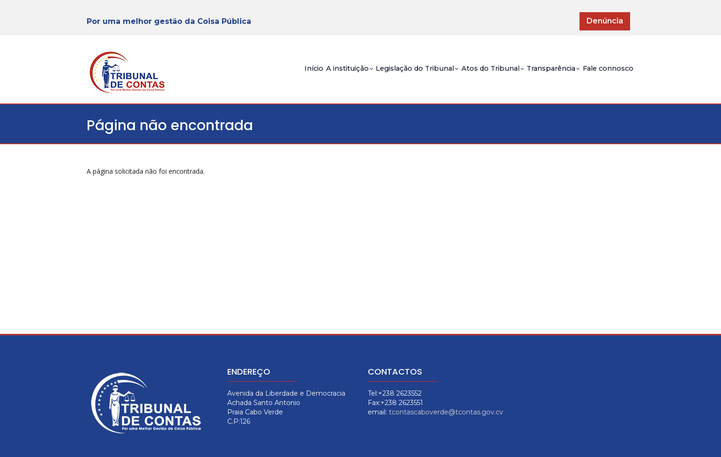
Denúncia (605, 20)
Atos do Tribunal (464, 78)
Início (248, 77)
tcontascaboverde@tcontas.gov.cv (446, 412)
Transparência (536, 78)
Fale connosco (602, 77)
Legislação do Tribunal (374, 78)
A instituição (293, 78)
